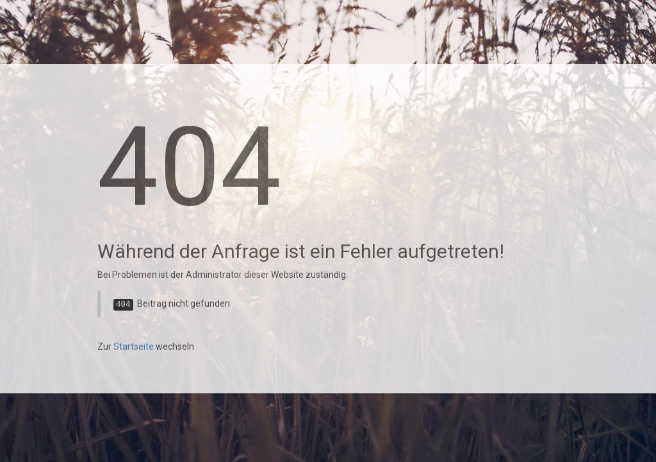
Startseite (133, 346)
